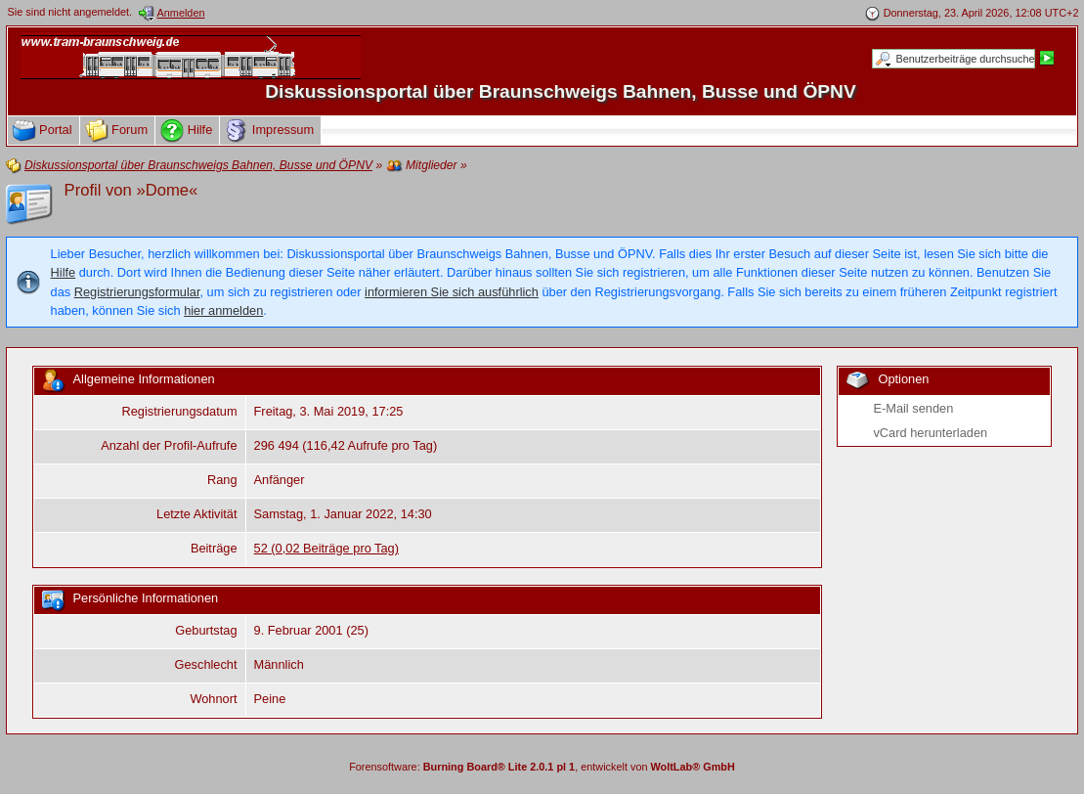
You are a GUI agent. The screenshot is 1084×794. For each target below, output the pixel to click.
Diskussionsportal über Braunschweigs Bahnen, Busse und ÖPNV (560, 91)
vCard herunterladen (930, 432)
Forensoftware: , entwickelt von (542, 766)
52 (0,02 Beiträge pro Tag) (326, 548)
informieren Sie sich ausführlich (452, 292)
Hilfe (63, 272)
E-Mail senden (913, 408)
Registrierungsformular (137, 292)
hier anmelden (223, 310)
